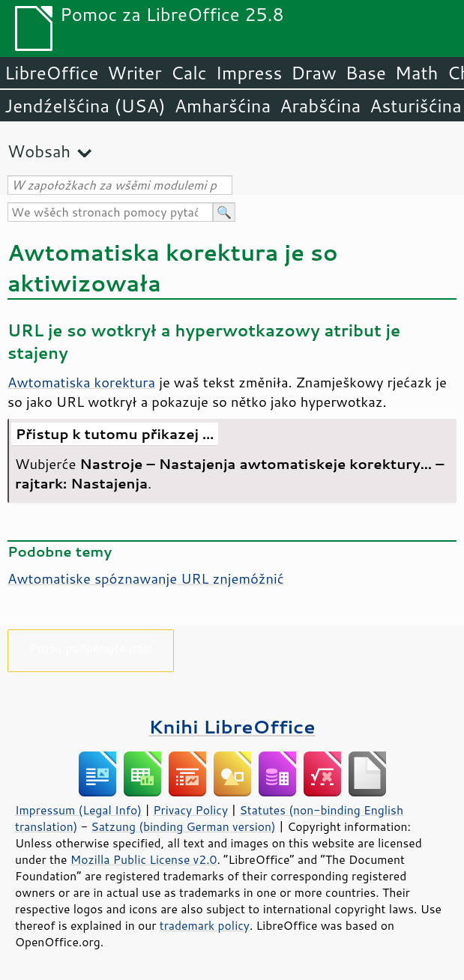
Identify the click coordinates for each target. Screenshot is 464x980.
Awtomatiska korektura (81, 382)
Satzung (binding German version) (183, 826)
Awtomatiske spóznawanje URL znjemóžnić (145, 578)
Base (366, 72)
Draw (313, 72)
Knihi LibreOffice (231, 726)
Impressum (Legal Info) (78, 810)
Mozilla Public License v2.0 (143, 859)
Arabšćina (320, 105)
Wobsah (38, 151)
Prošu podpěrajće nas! (90, 647)
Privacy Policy (190, 810)
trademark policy (205, 925)
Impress (249, 72)
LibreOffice (51, 72)
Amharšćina (223, 105)
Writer (134, 72)
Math (417, 72)
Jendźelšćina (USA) (85, 105)
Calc (189, 72)
